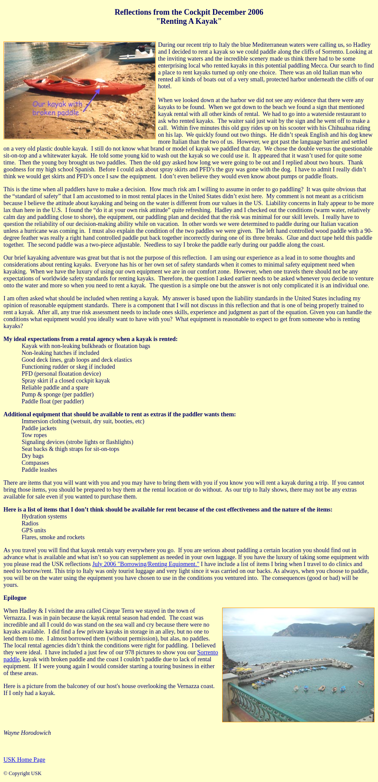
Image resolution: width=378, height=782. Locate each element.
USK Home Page (24, 759)
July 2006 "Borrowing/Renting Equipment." (145, 564)
